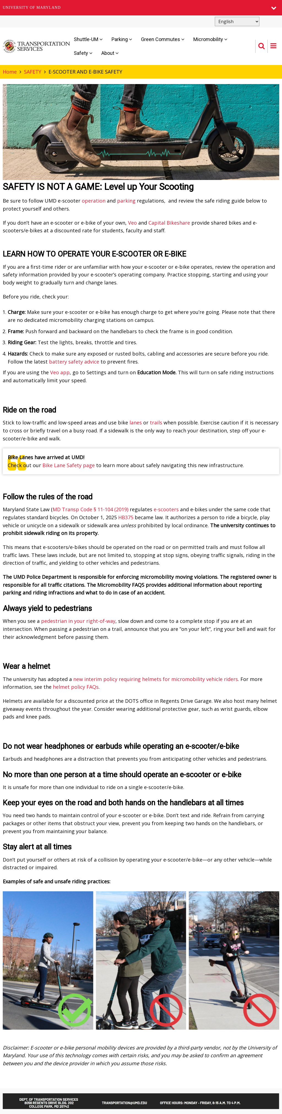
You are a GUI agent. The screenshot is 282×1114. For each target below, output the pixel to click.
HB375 (125, 517)
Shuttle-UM (88, 39)
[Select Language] (237, 21)
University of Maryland (32, 8)
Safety (83, 53)
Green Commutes (163, 39)
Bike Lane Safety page (68, 465)
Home (10, 71)
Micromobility (210, 39)
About (110, 53)
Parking (122, 39)
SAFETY (32, 71)
